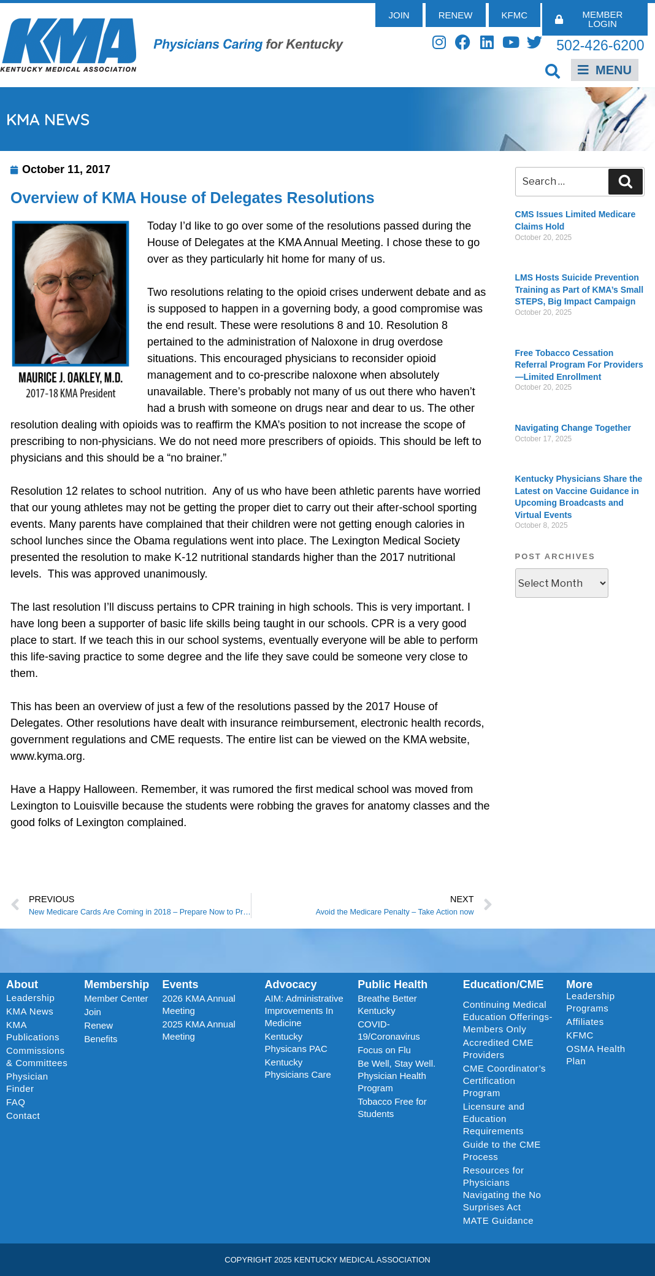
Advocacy (291, 984)
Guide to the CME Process (502, 1150)
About (22, 984)
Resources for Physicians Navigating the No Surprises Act (502, 1188)
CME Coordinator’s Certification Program (504, 1080)
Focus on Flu (384, 1050)
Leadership (33, 998)
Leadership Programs (604, 1002)
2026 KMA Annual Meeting (199, 1004)
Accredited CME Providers (498, 1048)
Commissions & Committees (36, 1056)
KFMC (580, 1035)
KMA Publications (32, 1030)
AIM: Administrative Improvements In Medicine (304, 1010)
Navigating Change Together (573, 428)
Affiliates (588, 1022)
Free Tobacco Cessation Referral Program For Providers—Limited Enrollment (579, 365)
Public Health (392, 984)
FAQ (16, 1102)
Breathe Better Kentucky (387, 1004)
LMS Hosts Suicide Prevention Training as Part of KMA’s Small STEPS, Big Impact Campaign (579, 289)
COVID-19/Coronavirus (389, 1030)
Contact (23, 1115)
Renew (98, 1025)
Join (92, 1012)
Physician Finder (27, 1082)
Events (181, 984)
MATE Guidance (498, 1220)
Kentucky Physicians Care (298, 1068)
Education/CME (503, 984)
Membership (116, 984)
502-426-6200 (600, 45)
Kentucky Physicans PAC (296, 1042)
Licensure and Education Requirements (494, 1118)
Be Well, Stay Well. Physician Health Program (396, 1075)
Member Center (116, 998)
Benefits (100, 1039)
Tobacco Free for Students (392, 1107)
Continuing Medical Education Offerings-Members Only (508, 1016)
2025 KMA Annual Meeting (199, 1030)
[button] (552, 71)
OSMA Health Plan (595, 1054)
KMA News (29, 1011)
